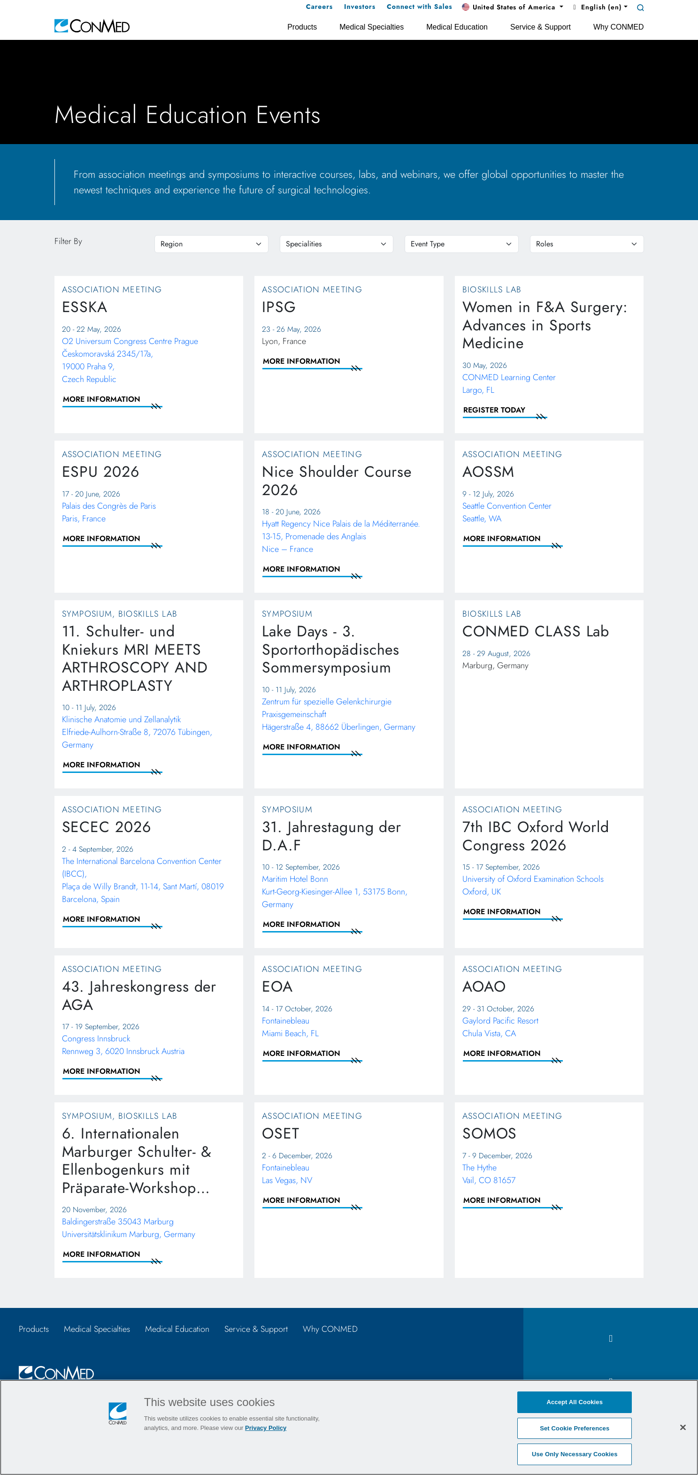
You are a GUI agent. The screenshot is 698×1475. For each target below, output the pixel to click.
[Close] (683, 1427)
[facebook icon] (610, 1338)
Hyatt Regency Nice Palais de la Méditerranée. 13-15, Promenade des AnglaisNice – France (341, 536)
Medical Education (177, 1329)
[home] (92, 25)
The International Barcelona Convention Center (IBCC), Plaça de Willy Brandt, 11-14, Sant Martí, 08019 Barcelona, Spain (143, 880)
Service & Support (256, 1329)
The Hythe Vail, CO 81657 (488, 1174)
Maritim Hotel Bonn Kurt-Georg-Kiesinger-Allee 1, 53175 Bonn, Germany (334, 891)
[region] (211, 244)
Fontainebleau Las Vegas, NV (287, 1174)
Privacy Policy (265, 1427)
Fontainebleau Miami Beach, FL (290, 1027)
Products (34, 1329)
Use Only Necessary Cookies (575, 1454)
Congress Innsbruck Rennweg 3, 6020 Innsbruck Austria (123, 1044)
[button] (512, 7)
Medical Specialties (97, 1329)
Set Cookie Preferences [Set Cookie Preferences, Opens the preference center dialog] (574, 1428)
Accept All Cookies (574, 1402)
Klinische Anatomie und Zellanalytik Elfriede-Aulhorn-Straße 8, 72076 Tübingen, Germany (137, 732)
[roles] (587, 244)
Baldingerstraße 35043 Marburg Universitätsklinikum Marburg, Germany (128, 1227)
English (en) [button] (596, 7)
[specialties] (337, 244)
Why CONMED (330, 1329)
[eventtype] (462, 244)
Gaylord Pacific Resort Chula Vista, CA (500, 1027)
